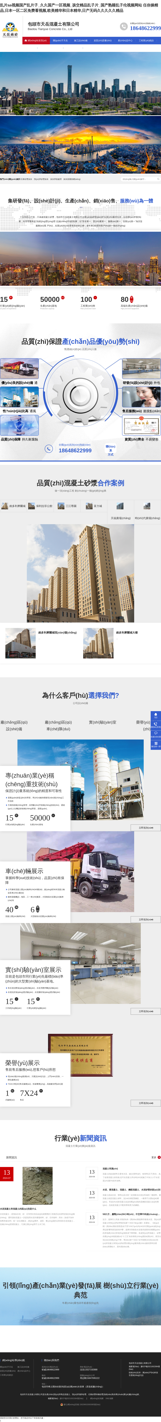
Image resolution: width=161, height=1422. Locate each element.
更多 (153, 1157)
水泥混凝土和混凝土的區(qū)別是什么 (18, 1209)
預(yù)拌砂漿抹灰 (41, 179)
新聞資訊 (30, 48)
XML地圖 (109, 1398)
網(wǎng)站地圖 (96, 1398)
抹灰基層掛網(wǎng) (71, 179)
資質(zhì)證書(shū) (102, 40)
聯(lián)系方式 (110, 450)
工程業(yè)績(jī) (146, 40)
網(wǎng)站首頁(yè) (37, 40)
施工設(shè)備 (80, 40)
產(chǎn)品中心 (125, 40)
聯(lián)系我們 (73, 48)
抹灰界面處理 (56, 179)
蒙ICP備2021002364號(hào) (71, 1398)
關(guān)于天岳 (60, 40)
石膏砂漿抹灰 (26, 179)
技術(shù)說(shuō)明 (50, 48)
